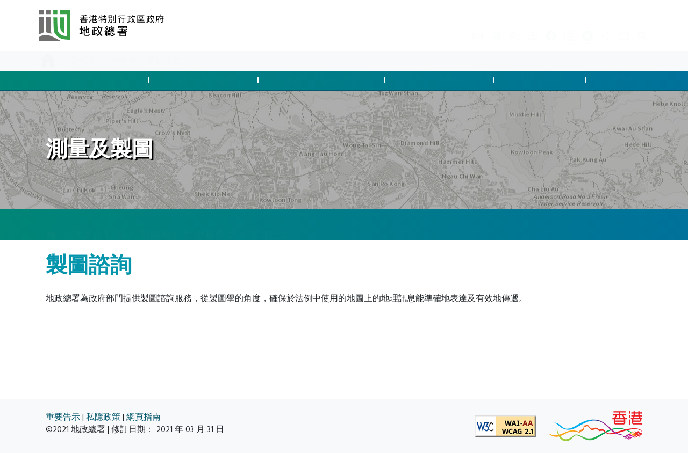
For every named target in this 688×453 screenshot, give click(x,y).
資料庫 (125, 61)
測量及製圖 (541, 80)
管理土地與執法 (441, 80)
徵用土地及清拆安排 (323, 80)
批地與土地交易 (96, 80)
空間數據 (629, 80)
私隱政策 (103, 417)
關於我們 (163, 61)
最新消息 (86, 61)
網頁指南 (143, 417)
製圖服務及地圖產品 (187, 224)
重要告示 (63, 417)
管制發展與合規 (205, 80)
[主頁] (51, 225)
